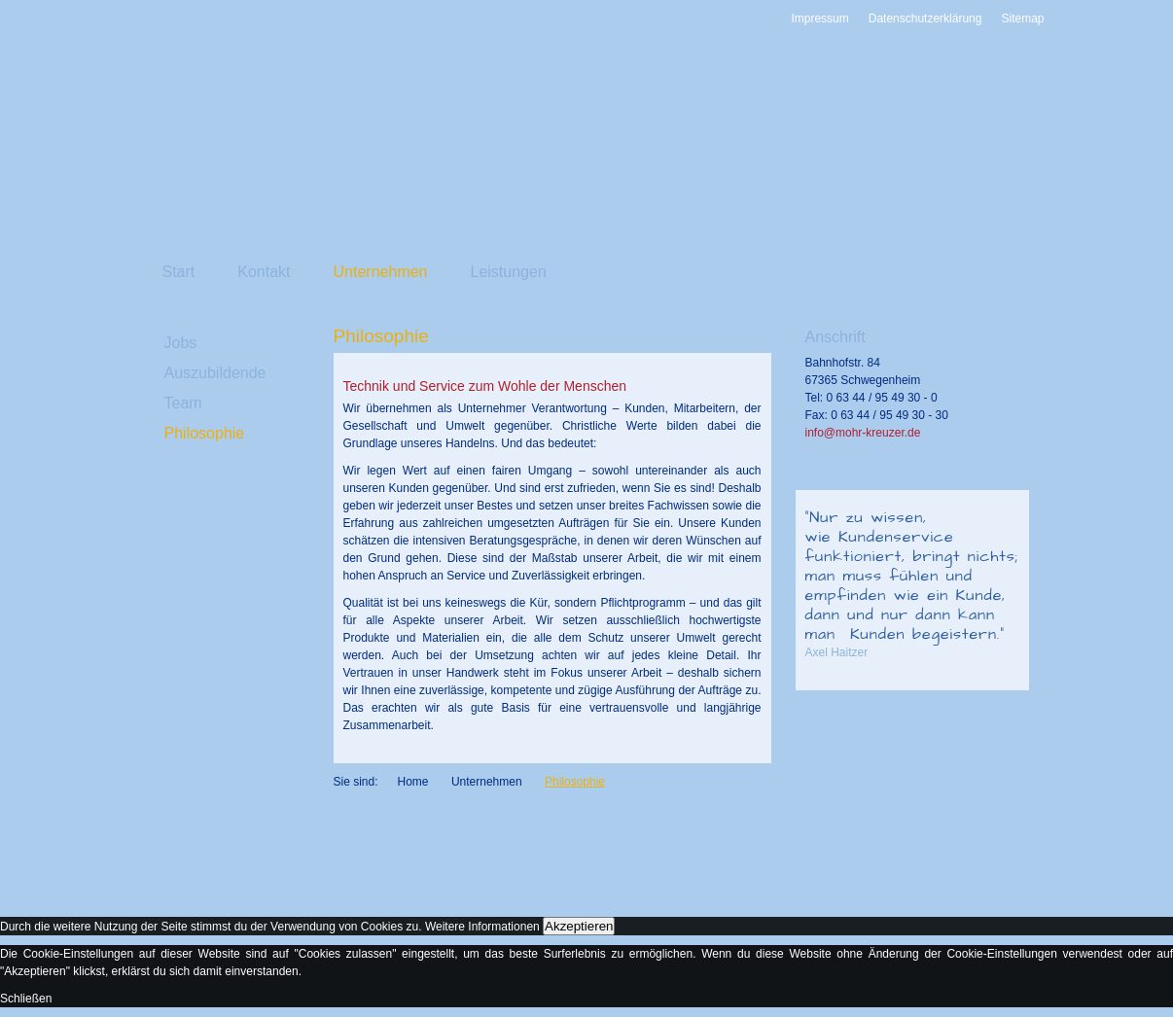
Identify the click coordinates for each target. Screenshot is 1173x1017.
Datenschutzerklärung (925, 18)
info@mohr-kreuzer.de (863, 432)
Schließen (26, 998)
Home (413, 782)
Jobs (180, 342)
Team (183, 403)
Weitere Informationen (482, 926)
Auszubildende (215, 373)
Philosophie (204, 433)
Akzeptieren (579, 926)
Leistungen (509, 271)
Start (179, 271)
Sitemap (1022, 18)
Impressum (819, 18)
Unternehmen (381, 271)
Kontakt (263, 271)
